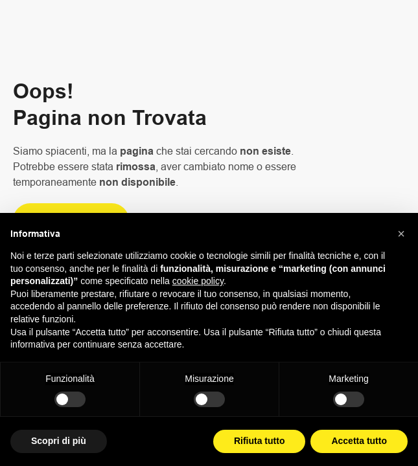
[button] (401, 233)
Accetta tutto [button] (359, 441)
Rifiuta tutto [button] (259, 441)
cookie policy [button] (198, 281)
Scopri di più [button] (58, 441)
